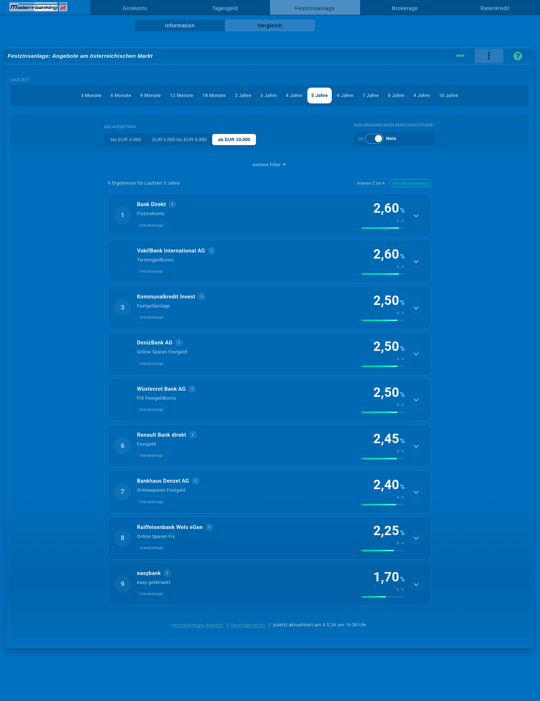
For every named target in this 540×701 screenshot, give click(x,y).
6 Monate (121, 95)
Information (180, 25)
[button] (269, 215)
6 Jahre (345, 95)
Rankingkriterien (248, 625)
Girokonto (135, 8)
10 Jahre (448, 95)
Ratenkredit (494, 8)
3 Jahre (268, 95)
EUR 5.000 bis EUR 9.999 (179, 139)
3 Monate (91, 95)
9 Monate (150, 95)
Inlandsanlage (151, 225)
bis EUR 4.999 (126, 139)
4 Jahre (294, 95)
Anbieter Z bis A (371, 183)
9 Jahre (421, 95)
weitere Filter (269, 165)
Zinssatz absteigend (410, 183)
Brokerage (405, 8)
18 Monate (214, 95)
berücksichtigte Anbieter (198, 625)
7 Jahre (370, 95)
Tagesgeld (225, 8)
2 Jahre (243, 95)
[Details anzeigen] (416, 215)
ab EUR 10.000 (234, 139)
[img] (383, 228)
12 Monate (181, 95)
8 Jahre (396, 95)
